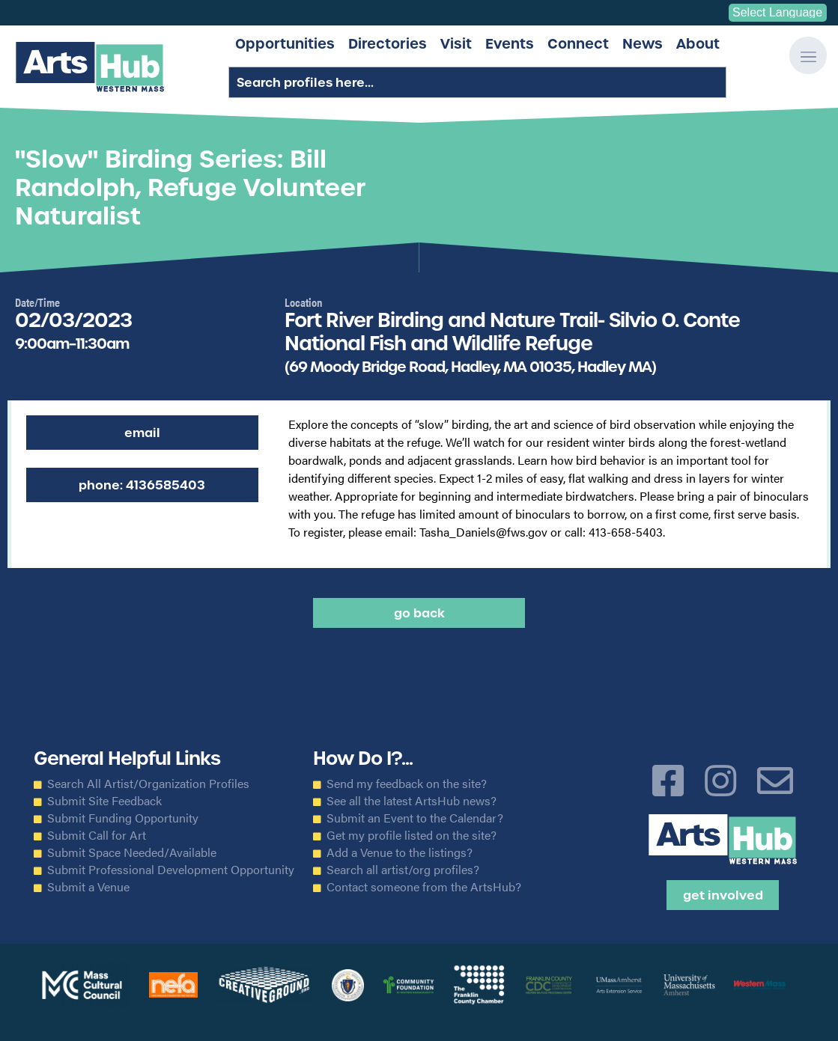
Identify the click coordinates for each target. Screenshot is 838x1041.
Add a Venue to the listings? (400, 852)
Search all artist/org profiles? (403, 870)
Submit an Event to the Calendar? (415, 818)
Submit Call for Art (96, 835)
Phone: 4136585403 (142, 485)
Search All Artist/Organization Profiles (148, 784)
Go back (419, 613)
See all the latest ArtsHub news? (412, 801)
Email (142, 432)
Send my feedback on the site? (407, 784)
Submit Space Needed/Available (131, 852)
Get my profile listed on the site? (412, 835)
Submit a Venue (88, 887)
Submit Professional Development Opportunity (170, 870)
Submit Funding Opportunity (122, 818)
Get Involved (723, 895)
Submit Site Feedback (104, 801)
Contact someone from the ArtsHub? (424, 887)
